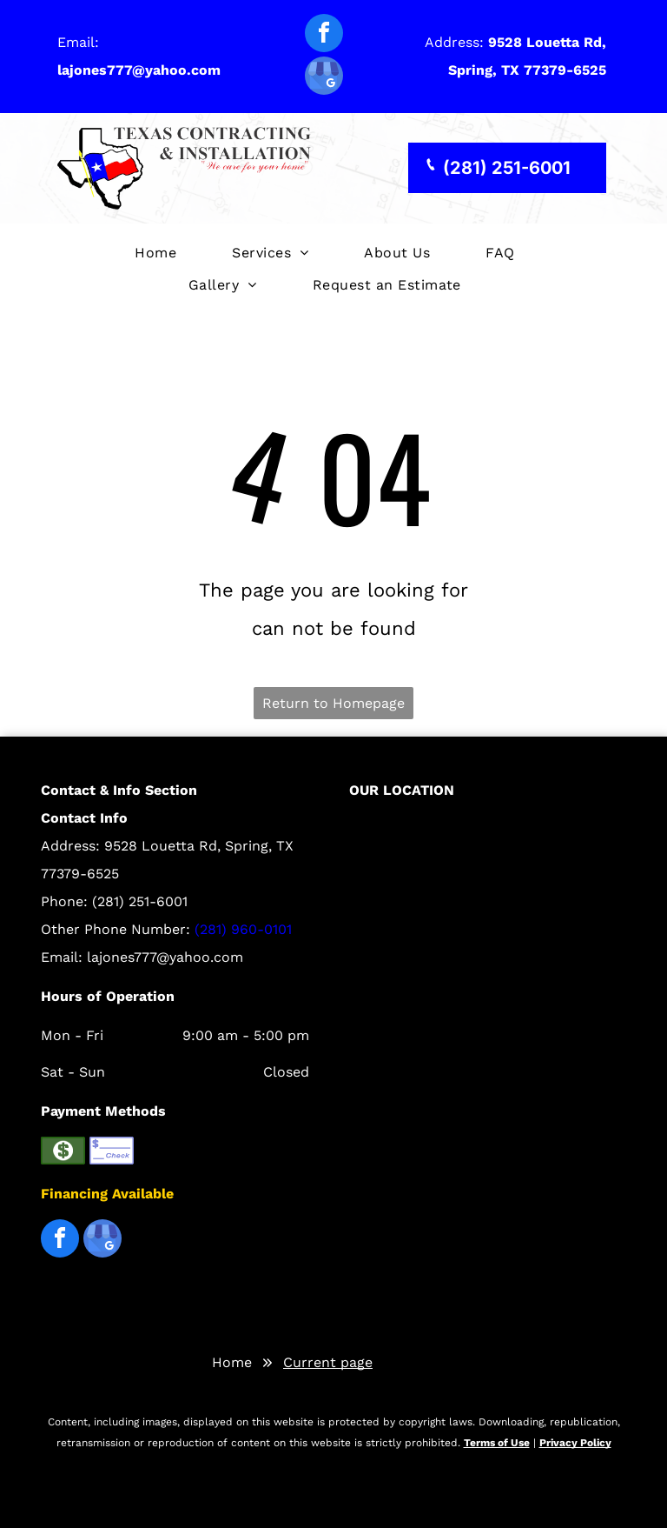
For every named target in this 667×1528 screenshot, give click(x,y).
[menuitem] (155, 253)
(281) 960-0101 (243, 929)
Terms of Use (497, 1443)
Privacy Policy (575, 1443)
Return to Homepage (333, 703)
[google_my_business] (324, 78)
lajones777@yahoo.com (165, 957)
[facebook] (324, 35)
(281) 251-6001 (140, 901)
